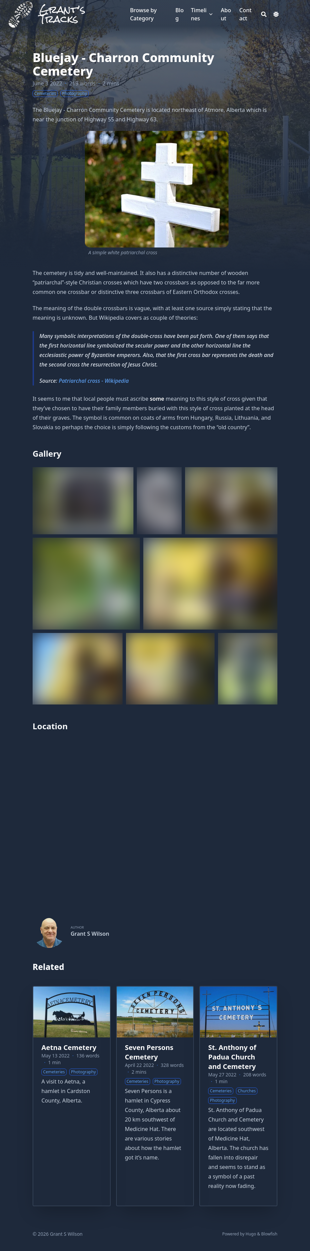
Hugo (250, 1234)
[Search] (264, 14)
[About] (227, 14)
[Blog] (179, 14)
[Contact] (246, 14)
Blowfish (269, 1234)
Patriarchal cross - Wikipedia (94, 380)
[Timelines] (199, 14)
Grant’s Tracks (62, 14)
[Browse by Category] (149, 14)
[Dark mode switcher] (276, 14)
